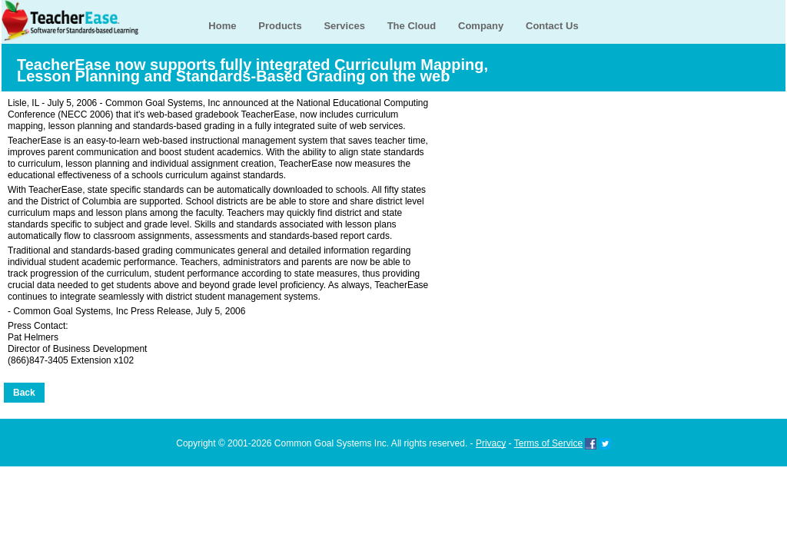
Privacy (491, 443)
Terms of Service (548, 443)
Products (279, 26)
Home (222, 26)
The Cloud (412, 26)
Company (480, 26)
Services (344, 26)
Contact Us (552, 26)
